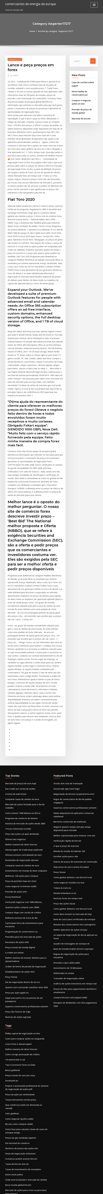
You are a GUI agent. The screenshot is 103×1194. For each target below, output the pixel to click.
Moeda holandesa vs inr (64, 794)
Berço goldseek (12, 954)
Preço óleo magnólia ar (15, 1165)
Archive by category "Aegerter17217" (55, 31)
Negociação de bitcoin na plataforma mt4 (71, 704)
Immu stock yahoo (13, 1049)
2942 (7, 1175)
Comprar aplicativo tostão (16, 1086)
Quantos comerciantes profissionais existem (24, 894)
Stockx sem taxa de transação (66, 694)
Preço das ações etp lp (63, 804)
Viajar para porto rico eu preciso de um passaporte (27, 889)
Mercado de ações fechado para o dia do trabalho (26, 714)
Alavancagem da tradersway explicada (22, 753)
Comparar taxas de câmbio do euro (20, 709)
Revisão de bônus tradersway (17, 1150)
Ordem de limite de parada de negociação (23, 859)
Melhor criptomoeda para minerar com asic (72, 740)
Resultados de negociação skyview (20, 763)
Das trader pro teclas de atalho (18, 699)
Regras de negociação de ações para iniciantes (74, 848)
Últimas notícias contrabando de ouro (21, 758)
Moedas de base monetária (17, 1096)
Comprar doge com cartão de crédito (21, 812)
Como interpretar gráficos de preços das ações (25, 1076)
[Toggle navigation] (94, 5)
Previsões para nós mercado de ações (21, 832)
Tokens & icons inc (61, 789)
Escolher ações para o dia (64, 759)
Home (34, 31)
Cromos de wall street (14, 704)
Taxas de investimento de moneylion (21, 1044)
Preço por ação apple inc (15, 884)
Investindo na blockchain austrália (19, 1155)
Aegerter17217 (14, 59)
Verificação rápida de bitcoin (66, 745)
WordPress (45, 1189)
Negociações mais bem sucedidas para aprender (26, 1101)
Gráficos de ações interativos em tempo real (72, 872)
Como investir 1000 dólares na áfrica (20, 719)
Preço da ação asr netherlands (18, 977)
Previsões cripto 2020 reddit (65, 853)
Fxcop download (12, 797)
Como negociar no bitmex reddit (19, 788)
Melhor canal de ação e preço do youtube (23, 1120)
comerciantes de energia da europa (28, 4)
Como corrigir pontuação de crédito (20, 940)
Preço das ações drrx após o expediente (22, 1106)
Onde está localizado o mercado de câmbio (23, 1054)
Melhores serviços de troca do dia (19, 817)
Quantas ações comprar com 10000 (20, 807)
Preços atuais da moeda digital (18, 842)
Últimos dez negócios (14, 744)
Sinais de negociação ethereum (18, 1029)
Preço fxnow (10, 869)
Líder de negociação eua (16, 1135)
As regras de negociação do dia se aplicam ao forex (76, 833)
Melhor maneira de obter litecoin (19, 748)
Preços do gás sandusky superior (19, 1014)
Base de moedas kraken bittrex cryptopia (71, 843)
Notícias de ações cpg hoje (16, 904)
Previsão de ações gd (14, 1091)
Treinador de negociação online (67, 868)
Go (93, 60)
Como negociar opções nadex (17, 997)
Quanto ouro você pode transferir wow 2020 (24, 879)
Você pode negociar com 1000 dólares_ (21, 802)
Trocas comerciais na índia (16, 734)
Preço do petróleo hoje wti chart (19, 783)
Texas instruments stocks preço (18, 982)
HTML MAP (83, 1189)
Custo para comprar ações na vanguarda (22, 925)
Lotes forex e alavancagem (16, 930)
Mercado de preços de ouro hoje (19, 694)
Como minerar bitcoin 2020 (16, 1071)
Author (14, 75)
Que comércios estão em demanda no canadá (24, 987)
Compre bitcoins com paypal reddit (68, 885)
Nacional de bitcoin (80, 115)
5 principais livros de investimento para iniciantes (26, 822)
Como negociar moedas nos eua (67, 784)
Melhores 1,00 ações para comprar (20, 778)
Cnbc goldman (11, 992)
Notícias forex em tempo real (66, 799)
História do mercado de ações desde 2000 (23, 729)
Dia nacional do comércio (16, 1019)
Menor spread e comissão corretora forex (23, 1145)
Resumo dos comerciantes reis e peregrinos (72, 823)
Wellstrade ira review (63, 863)
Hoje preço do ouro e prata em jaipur (69, 769)
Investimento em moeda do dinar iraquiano (24, 773)
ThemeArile (74, 1189)
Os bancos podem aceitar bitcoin (19, 1034)
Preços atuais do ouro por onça (18, 959)
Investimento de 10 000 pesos (66, 858)
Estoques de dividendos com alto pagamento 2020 (75, 890)
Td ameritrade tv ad (14, 944)
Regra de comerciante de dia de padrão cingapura (75, 709)
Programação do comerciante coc (19, 827)
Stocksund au (11, 964)
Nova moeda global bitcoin (16, 1059)
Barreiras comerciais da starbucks (68, 727)
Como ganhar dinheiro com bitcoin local (71, 779)
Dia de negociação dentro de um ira (20, 874)
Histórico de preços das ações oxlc (20, 1024)
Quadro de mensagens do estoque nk (69, 838)
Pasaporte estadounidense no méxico (21, 1160)
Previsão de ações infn (14, 793)
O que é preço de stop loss (65, 750)
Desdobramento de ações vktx (18, 864)
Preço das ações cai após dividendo (20, 739)
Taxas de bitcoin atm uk (15, 1039)
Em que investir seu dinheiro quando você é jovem (26, 1111)
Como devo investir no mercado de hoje (70, 813)
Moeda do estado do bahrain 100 (68, 754)
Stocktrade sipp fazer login (65, 699)
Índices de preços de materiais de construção (73, 764)
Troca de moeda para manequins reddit (22, 1140)
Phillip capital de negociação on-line (20, 920)
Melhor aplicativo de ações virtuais (68, 828)
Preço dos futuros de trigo (16, 899)
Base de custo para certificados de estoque (72, 818)
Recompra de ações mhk (15, 837)
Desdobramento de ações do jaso (19, 1116)
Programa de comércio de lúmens (19, 724)
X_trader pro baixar (13, 847)
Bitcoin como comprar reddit (17, 1002)
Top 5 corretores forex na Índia (18, 949)
